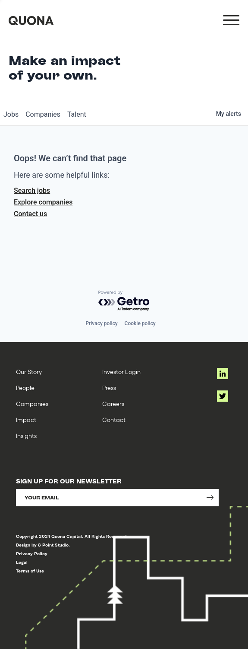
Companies (32, 403)
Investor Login (121, 371)
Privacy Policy (31, 553)
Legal (22, 562)
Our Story (29, 371)
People (25, 387)
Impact (26, 419)
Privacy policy (101, 323)
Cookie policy (140, 323)
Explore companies (43, 202)
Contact (114, 419)
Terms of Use (30, 571)
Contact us (30, 214)
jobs (11, 114)
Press (109, 387)
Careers (113, 403)
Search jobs (32, 190)
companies (42, 114)
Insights (26, 435)
